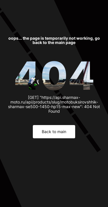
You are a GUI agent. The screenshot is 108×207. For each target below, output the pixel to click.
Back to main (54, 131)
